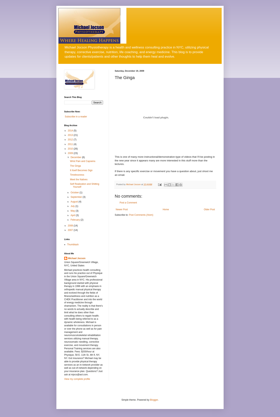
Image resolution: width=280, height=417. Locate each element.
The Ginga (75, 166)
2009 (71, 153)
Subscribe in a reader (76, 116)
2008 (71, 225)
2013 (71, 135)
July (73, 206)
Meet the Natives (79, 179)
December (76, 157)
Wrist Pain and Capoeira (82, 161)
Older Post (209, 209)
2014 (71, 130)
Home (166, 209)
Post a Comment (128, 202)
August (75, 201)
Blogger (154, 400)
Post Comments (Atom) (141, 215)
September (77, 197)
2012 (71, 139)
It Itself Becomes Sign (81, 170)
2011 (71, 144)
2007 (71, 230)
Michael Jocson (76, 258)
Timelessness (77, 174)
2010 (71, 148)
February (75, 219)
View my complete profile (77, 379)
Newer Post (122, 209)
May (73, 210)
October (75, 192)
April (73, 215)
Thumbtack (73, 244)
